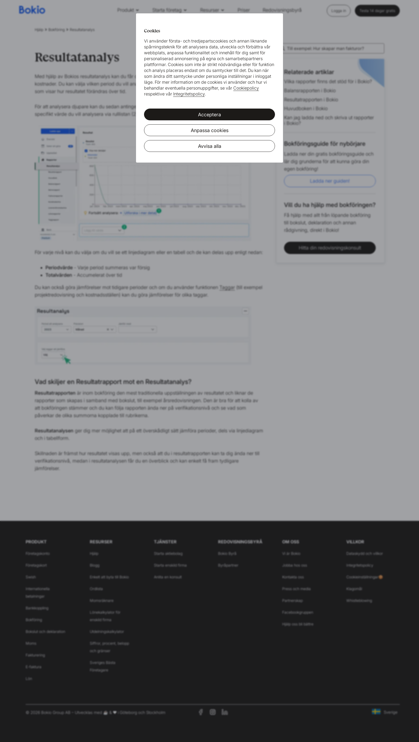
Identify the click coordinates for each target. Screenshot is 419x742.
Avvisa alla (209, 146)
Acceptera (209, 114)
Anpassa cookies (209, 130)
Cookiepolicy (246, 88)
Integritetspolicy (189, 94)
